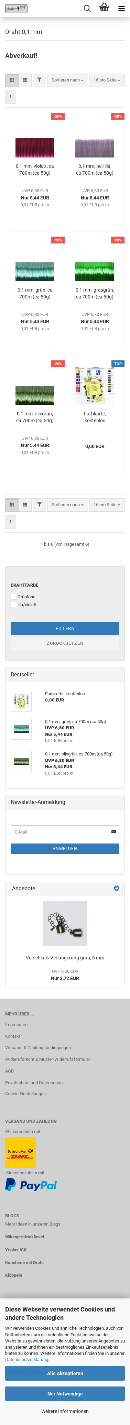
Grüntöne (23, 596)
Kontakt (12, 1036)
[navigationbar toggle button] (121, 8)
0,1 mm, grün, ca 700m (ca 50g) (35, 293)
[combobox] (67, 80)
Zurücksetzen (65, 643)
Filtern (65, 628)
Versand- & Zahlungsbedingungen (38, 1047)
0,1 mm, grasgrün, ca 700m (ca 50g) (95, 293)
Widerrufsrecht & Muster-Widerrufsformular (47, 1059)
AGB (9, 1071)
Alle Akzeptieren (65, 1373)
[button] (12, 80)
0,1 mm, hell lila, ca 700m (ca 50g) (94, 169)
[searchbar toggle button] (87, 8)
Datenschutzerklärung (26, 1359)
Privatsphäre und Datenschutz (34, 1082)
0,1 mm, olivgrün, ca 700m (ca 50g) (35, 417)
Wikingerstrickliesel (24, 1236)
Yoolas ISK (15, 1249)
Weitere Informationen (65, 1411)
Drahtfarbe (24, 585)
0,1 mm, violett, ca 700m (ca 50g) (35, 169)
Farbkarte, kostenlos (95, 417)
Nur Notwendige (65, 1393)
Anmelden (65, 848)
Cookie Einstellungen (25, 1093)
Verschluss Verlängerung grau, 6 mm (65, 957)
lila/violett (23, 604)
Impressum (16, 1024)
